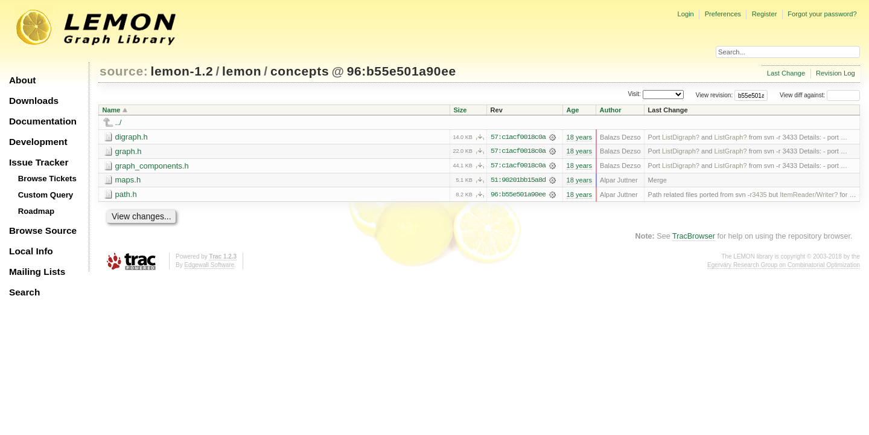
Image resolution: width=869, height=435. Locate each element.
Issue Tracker (38, 162)
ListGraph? (731, 137)
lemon (241, 71)
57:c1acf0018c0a (518, 137)
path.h (126, 194)
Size (459, 110)
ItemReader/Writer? (809, 195)
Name (112, 110)
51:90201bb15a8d (518, 180)
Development (38, 142)
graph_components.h (152, 165)
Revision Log (835, 73)
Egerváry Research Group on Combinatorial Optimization (783, 265)
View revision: (714, 95)
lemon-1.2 (182, 71)
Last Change (786, 73)
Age (573, 110)
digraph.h (131, 136)
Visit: (634, 94)
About (22, 80)
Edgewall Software (209, 265)
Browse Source (43, 230)
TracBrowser (693, 237)
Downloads (34, 100)
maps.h (128, 180)
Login (685, 14)
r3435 (758, 195)
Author (611, 110)
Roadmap (36, 211)
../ (118, 122)
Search (24, 292)
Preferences (723, 14)
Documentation (43, 121)
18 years (579, 137)
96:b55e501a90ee (401, 71)
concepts (299, 71)
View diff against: (820, 95)
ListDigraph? (680, 137)
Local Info (31, 251)
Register (764, 14)
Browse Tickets (47, 178)
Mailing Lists (37, 271)
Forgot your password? (822, 14)
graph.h (128, 151)
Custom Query (46, 194)
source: (124, 71)
